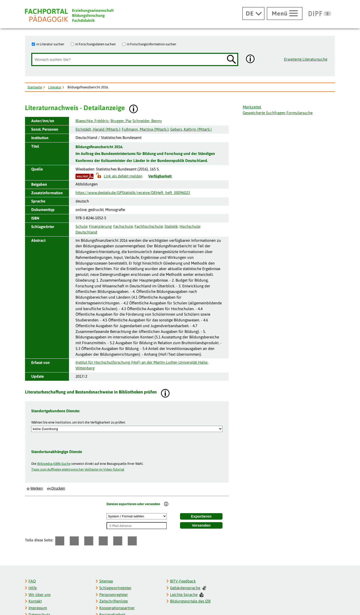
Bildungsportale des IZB (190, 601)
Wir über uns (39, 594)
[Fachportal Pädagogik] (69, 15)
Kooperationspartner (117, 608)
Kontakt (35, 601)
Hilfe (32, 588)
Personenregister (113, 594)
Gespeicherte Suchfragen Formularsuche (277, 113)
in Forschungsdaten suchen (95, 44)
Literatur (54, 87)
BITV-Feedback (183, 581)
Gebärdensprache (188, 588)
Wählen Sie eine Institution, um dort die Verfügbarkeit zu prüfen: (78, 422)
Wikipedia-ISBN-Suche (53, 464)
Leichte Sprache (187, 594)
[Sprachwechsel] (253, 13)
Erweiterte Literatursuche (305, 59)
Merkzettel (252, 107)
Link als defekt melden (123, 176)
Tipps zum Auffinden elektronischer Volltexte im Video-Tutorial (77, 469)
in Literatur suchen (50, 44)
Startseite (35, 87)
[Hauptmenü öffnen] (284, 13)
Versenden (201, 525)
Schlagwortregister (115, 588)
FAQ (32, 581)
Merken (36, 488)
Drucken (58, 488)
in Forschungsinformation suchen (151, 44)
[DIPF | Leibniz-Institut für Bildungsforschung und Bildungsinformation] (320, 14)
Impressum (37, 608)
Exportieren (201, 516)
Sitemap (106, 581)
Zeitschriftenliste (113, 601)
